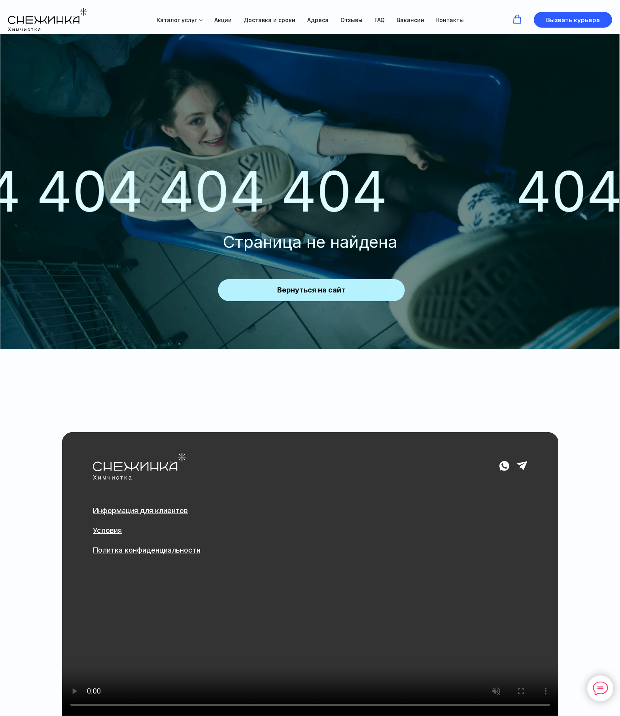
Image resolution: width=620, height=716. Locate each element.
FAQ (379, 20)
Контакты (450, 20)
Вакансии (410, 20)
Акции (223, 20)
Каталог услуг (177, 20)
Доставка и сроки (269, 20)
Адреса (318, 20)
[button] (517, 19)
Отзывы (351, 20)
